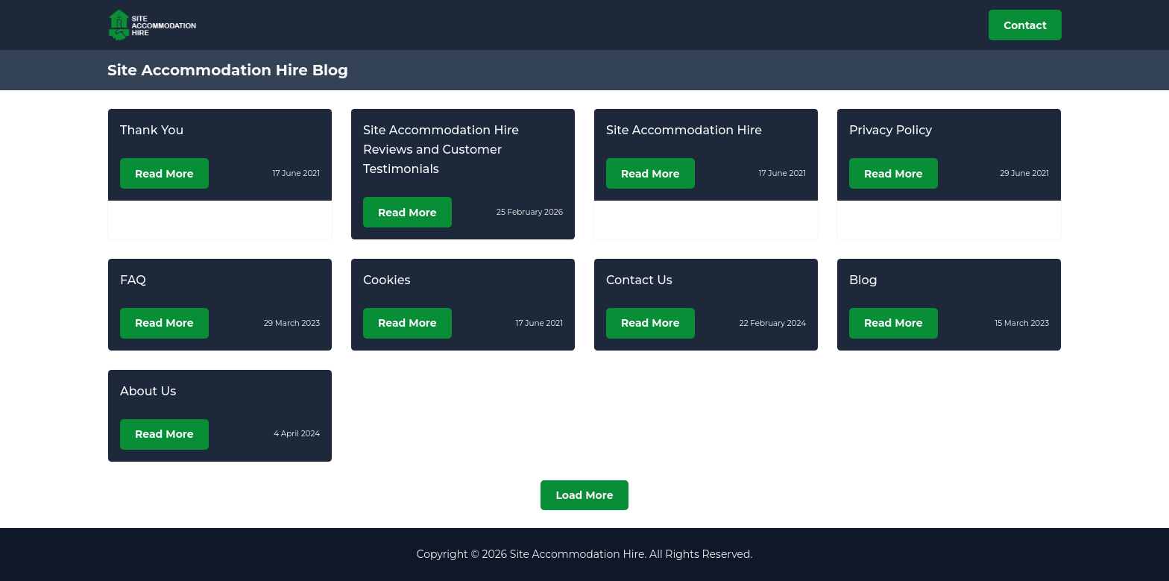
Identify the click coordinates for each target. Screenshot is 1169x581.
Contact (1025, 25)
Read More (164, 173)
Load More (584, 495)
